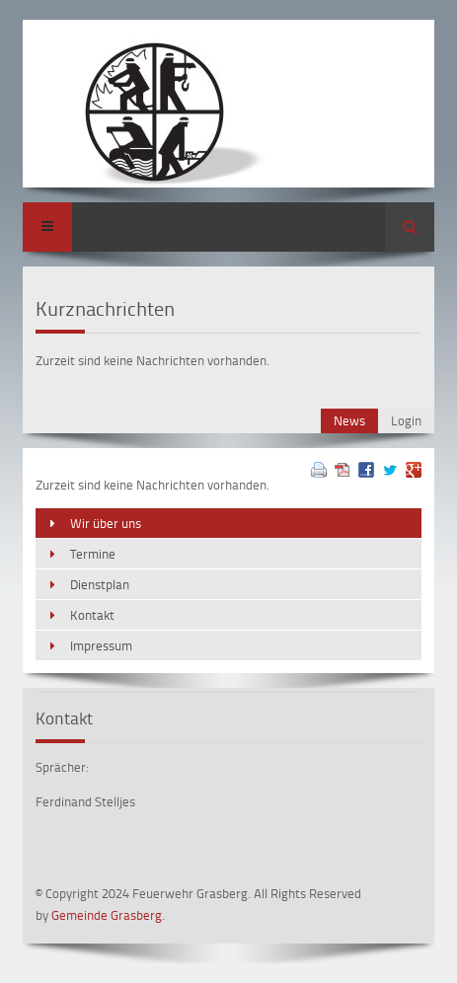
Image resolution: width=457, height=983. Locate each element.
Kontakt (92, 615)
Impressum (101, 645)
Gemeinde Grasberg (106, 915)
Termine (92, 554)
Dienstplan (99, 584)
